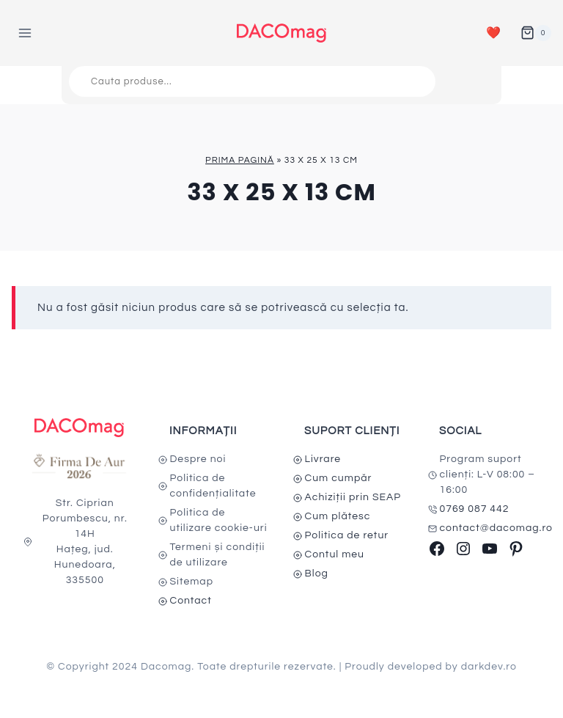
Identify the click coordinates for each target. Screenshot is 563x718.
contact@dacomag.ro (496, 528)
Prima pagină (239, 160)
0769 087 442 (474, 509)
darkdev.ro (489, 667)
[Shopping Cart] (535, 33)
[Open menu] (25, 32)
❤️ (493, 33)
